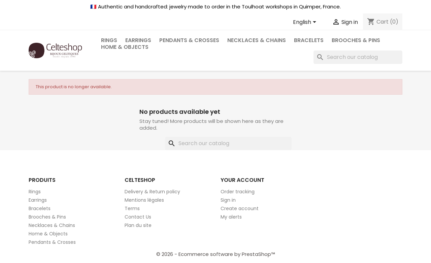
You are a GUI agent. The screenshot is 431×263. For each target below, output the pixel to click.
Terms (132, 208)
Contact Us (138, 216)
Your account (242, 180)
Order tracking (238, 191)
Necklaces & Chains (256, 40)
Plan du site (138, 225)
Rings (35, 191)
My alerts (231, 216)
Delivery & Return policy (152, 191)
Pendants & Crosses (189, 40)
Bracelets (309, 40)
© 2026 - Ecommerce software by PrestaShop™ (215, 254)
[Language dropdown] (306, 23)
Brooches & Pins (356, 40)
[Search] (357, 57)
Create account (240, 208)
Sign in (228, 200)
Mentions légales (144, 200)
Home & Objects (124, 47)
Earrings (38, 200)
